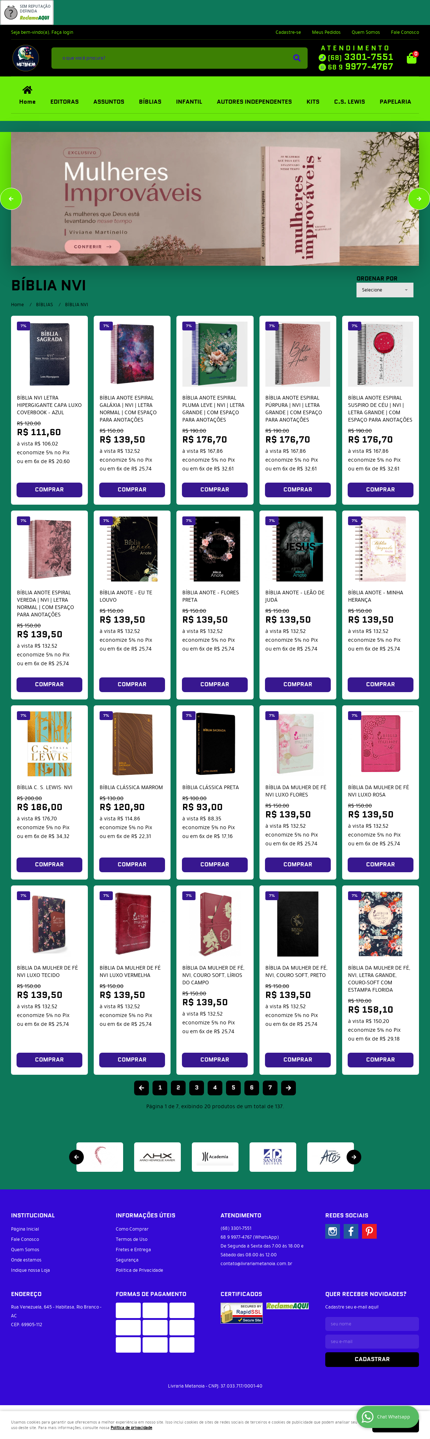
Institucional (33, 1216)
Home (27, 102)
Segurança (127, 1260)
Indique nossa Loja (30, 1270)
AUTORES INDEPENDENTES (254, 102)
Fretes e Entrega (133, 1249)
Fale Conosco (405, 32)
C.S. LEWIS (349, 102)
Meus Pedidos (326, 32)
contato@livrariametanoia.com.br (256, 1263)
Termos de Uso (131, 1239)
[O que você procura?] (297, 58)
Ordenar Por (377, 279)
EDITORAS (64, 102)
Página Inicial (25, 1229)
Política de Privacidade (139, 1270)
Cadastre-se (288, 32)
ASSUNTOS (108, 102)
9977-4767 (360, 67)
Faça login (62, 32)
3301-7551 (360, 57)
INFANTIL (189, 102)
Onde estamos (26, 1260)
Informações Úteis (145, 1216)
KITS (313, 102)
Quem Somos (366, 32)
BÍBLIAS (150, 102)
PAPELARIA (395, 102)
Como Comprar (132, 1229)
